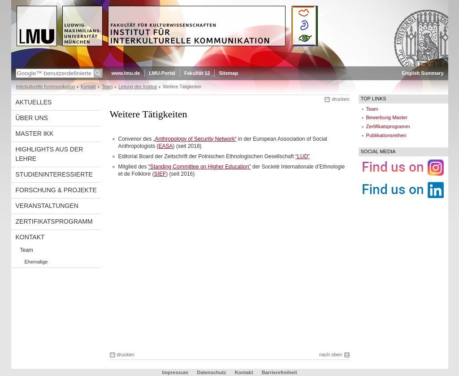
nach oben (330, 354)
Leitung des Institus (137, 86)
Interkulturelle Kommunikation (45, 86)
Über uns (32, 117)
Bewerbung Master (386, 117)
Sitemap (228, 73)
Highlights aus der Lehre (49, 154)
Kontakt (88, 86)
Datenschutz (211, 372)
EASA (166, 146)
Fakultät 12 (197, 73)
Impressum (175, 372)
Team (107, 86)
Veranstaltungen (47, 205)
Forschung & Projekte (56, 190)
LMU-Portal (162, 73)
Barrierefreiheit (279, 372)
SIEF (160, 174)
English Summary (423, 73)
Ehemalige (36, 261)
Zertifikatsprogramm (54, 221)
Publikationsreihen (386, 135)
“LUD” (302, 156)
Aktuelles (34, 102)
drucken (340, 99)
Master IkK (35, 133)
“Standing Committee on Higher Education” (199, 167)
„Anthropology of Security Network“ (195, 139)
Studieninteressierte (54, 174)
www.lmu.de (126, 73)
